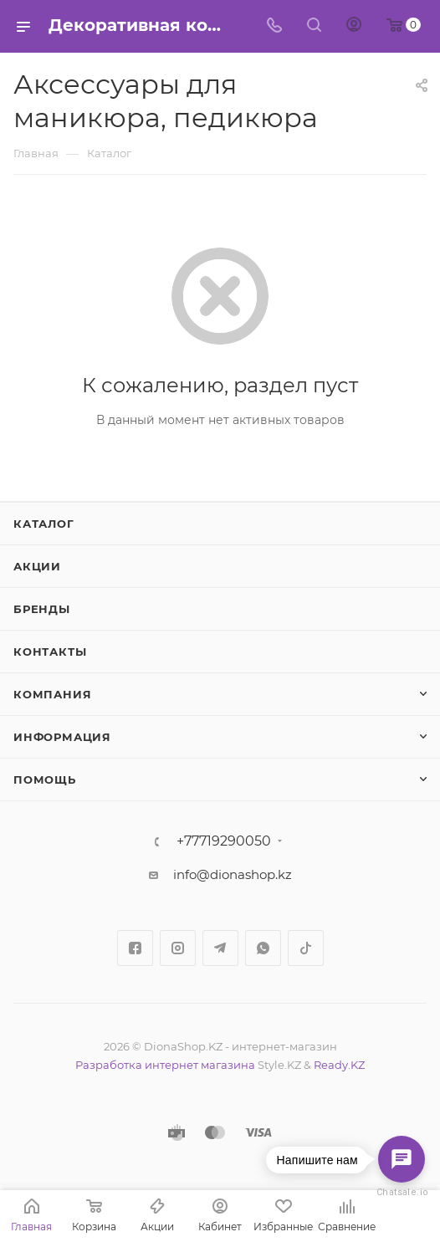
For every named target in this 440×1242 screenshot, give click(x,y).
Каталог (43, 523)
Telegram (220, 948)
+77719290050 (224, 841)
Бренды (41, 609)
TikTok (306, 948)
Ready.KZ (339, 1064)
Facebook (135, 948)
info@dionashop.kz (232, 874)
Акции (37, 566)
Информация (62, 737)
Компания (52, 694)
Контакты (49, 651)
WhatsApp (263, 948)
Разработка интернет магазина (165, 1064)
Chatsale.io (401, 1192)
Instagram (178, 948)
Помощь (44, 779)
